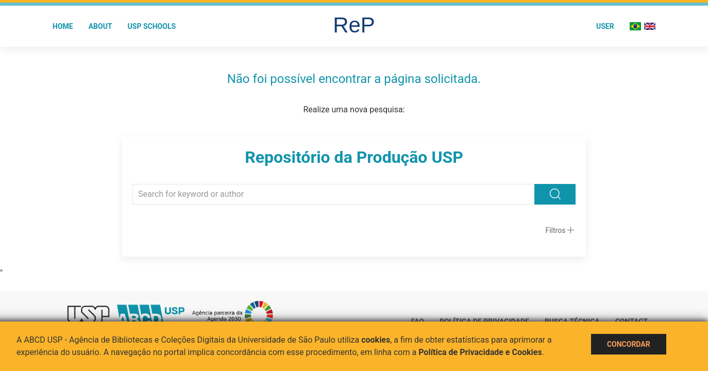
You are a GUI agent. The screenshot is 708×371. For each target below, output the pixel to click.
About (100, 26)
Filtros (555, 230)
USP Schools (152, 26)
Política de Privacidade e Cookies (480, 352)
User (605, 26)
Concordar (628, 344)
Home (63, 26)
